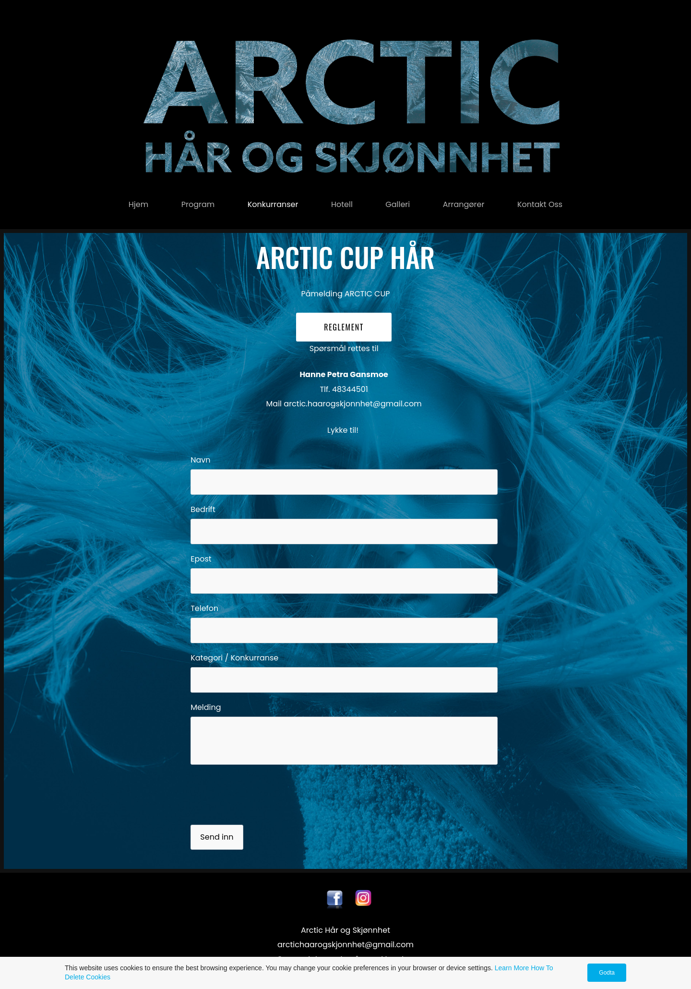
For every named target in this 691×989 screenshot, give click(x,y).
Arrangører (464, 204)
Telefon (204, 608)
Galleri (397, 204)
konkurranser (273, 204)
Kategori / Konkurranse (234, 657)
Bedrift (203, 509)
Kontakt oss (539, 204)
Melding (206, 707)
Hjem (138, 204)
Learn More (512, 968)
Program (198, 204)
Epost (201, 558)
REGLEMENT (344, 327)
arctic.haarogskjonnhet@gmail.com (352, 403)
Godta (607, 972)
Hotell (342, 204)
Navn (200, 459)
